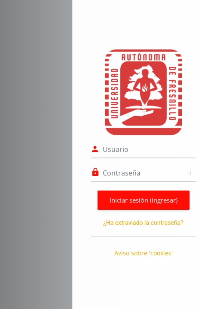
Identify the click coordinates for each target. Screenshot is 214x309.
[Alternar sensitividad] (189, 173)
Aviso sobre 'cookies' (143, 253)
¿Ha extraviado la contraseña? (143, 222)
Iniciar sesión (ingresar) (143, 200)
